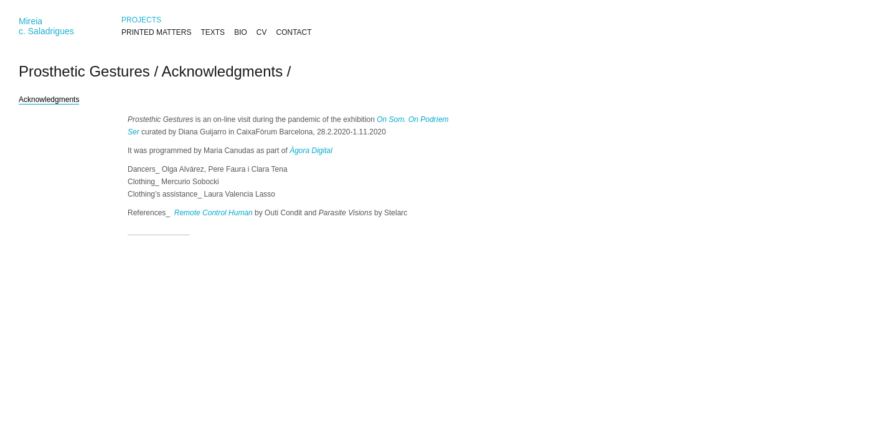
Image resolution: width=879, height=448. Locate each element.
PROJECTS (141, 20)
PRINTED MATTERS (156, 32)
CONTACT (293, 32)
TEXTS (212, 32)
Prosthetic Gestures (84, 71)
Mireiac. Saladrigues (46, 26)
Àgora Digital (310, 150)
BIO (240, 32)
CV (261, 32)
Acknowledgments (222, 71)
